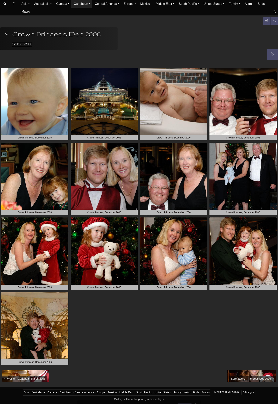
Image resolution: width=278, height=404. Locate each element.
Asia (24, 3)
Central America (106, 3)
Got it (185, 394)
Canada (61, 3)
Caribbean (81, 3)
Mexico (145, 3)
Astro (248, 3)
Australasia (41, 3)
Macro (25, 11)
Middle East (164, 3)
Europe (129, 3)
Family (233, 3)
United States (212, 3)
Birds (261, 3)
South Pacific (188, 3)
